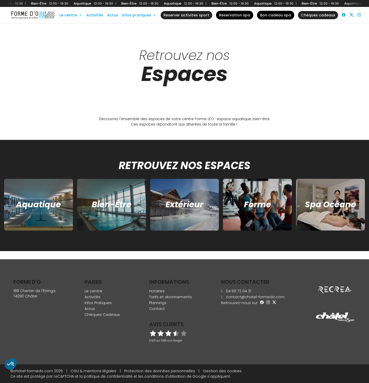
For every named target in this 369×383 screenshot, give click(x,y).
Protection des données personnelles (159, 371)
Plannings (158, 302)
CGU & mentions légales (93, 371)
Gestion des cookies (222, 371)
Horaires (157, 291)
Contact (157, 308)
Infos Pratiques (136, 15)
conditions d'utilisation (165, 376)
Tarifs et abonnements (170, 296)
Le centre (93, 291)
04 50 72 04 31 (236, 291)
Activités (94, 15)
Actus (112, 15)
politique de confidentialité (108, 376)
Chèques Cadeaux (102, 314)
